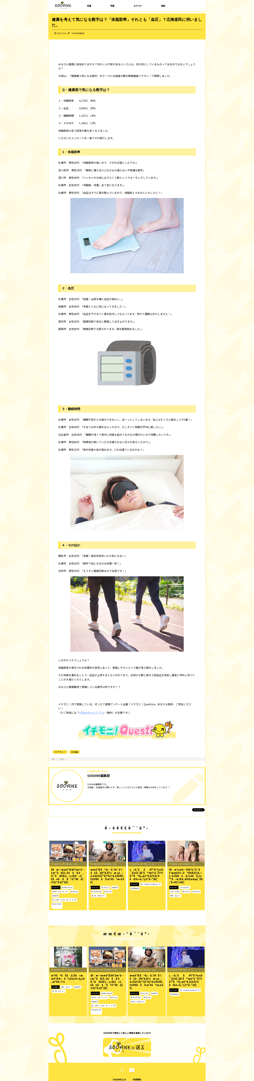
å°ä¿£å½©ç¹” (70, 970)
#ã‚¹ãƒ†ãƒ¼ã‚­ (56, 905)
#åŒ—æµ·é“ (175, 896)
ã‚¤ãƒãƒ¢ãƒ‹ (175, 891)
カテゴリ (138, 5)
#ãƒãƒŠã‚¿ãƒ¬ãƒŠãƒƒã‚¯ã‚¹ (150, 884)
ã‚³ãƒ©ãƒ (55, 987)
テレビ (62, 759)
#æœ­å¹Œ (55, 896)
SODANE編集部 (78, 33)
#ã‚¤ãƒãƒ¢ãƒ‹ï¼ (99, 896)
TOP (53, 759)
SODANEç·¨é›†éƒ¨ (71, 864)
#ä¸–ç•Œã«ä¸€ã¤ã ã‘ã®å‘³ (64, 900)
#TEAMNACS (135, 888)
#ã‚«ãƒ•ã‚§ (105, 887)
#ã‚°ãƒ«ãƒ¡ (74, 891)
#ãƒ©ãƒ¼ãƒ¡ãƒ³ (67, 887)
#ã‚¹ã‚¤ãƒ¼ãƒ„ (97, 891)
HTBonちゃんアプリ (91, 712)
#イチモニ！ (60, 751)
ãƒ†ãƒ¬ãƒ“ (56, 887)
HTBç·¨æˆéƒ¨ (149, 864)
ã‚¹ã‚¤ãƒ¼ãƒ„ (185, 887)
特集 (112, 5)
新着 (89, 5)
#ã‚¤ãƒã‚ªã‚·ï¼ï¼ (60, 891)
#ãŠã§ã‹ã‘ (58, 991)
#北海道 (74, 751)
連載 (163, 5)
